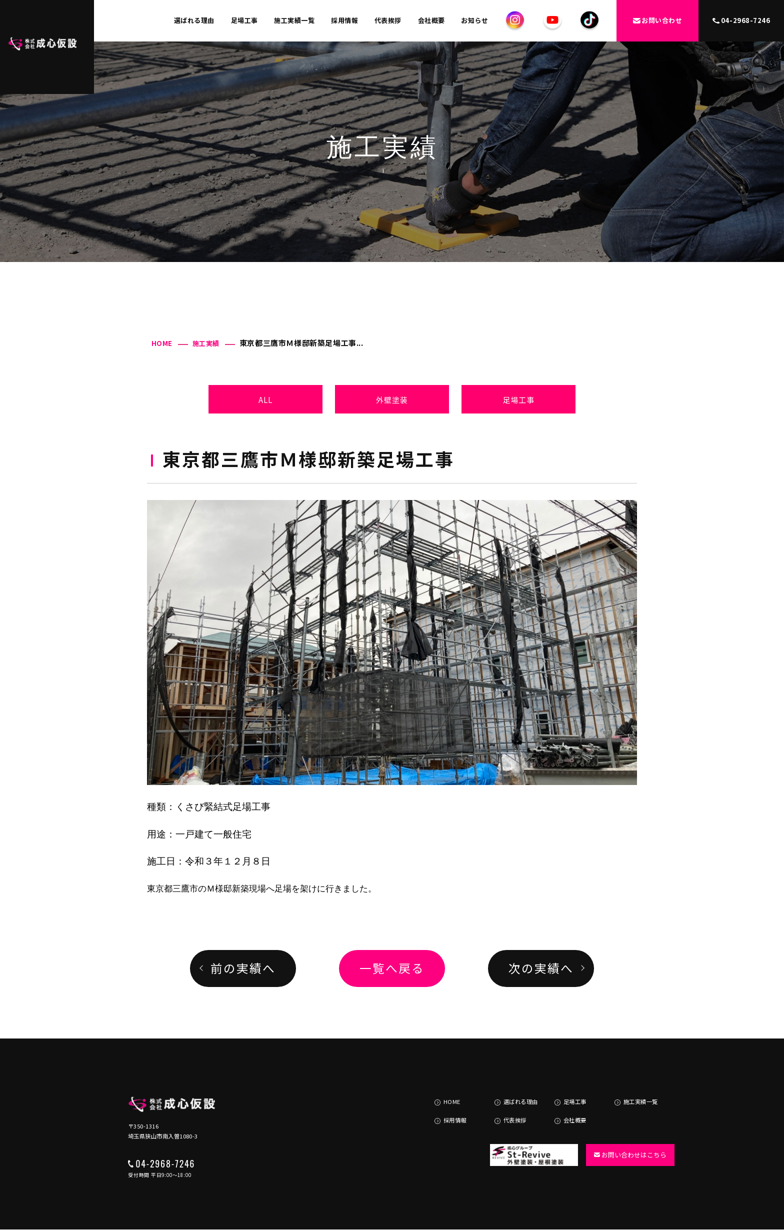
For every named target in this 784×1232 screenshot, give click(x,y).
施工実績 (206, 343)
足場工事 (244, 20)
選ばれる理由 (194, 20)
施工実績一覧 (294, 20)
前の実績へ (242, 968)
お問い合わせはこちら (625, 1132)
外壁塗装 (392, 399)
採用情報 (344, 20)
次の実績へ (540, 968)
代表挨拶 (388, 20)
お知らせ (474, 20)
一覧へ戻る (392, 968)
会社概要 (431, 20)
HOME (162, 343)
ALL (265, 399)
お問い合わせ (657, 20)
